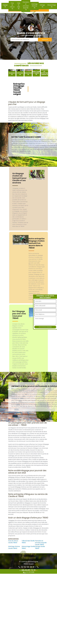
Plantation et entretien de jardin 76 (26, 6)
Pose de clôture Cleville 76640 (13, 542)
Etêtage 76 (42, 6)
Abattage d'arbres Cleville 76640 (14, 547)
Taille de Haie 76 (18, 6)
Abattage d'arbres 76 (34, 6)
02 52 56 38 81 (26, 567)
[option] (12, 72)
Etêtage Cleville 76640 (40, 547)
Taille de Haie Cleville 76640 (28, 542)
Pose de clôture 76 (12, 6)
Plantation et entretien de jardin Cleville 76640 (41, 542)
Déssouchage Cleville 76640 (28, 547)
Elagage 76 (5, 6)
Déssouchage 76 (51, 6)
